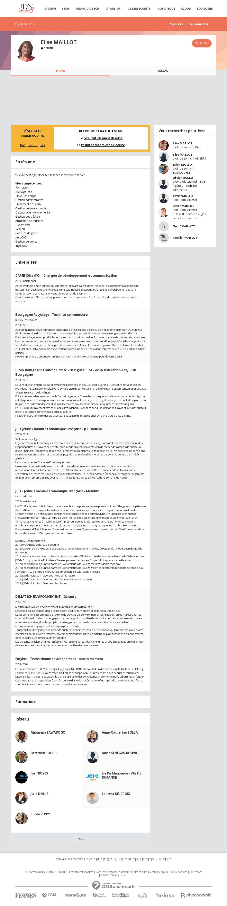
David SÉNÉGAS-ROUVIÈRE (121, 753)
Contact (51, 872)
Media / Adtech (87, 8)
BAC (23, 145)
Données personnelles (108, 872)
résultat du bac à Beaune (103, 138)
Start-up (113, 8)
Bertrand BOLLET (44, 753)
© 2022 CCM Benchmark (113, 875)
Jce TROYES (39, 773)
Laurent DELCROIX (116, 793)
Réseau (163, 71)
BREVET (33, 145)
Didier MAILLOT (183, 206)
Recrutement (76, 872)
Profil (60, 71)
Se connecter (199, 24)
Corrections (195, 872)
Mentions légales (158, 872)
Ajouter (204, 43)
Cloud (186, 8)
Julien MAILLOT (183, 164)
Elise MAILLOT (182, 143)
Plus (81, 838)
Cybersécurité (139, 8)
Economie (205, 8)
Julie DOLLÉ (39, 793)
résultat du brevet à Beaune (103, 145)
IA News (50, 8)
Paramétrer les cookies (134, 872)
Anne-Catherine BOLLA (120, 732)
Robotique (166, 8)
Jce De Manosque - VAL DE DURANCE (121, 775)
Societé (89, 872)
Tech (65, 8)
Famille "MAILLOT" (186, 237)
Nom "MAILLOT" (184, 226)
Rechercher (27, 24)
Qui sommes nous (35, 872)
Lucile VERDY (40, 814)
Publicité (62, 872)
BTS (42, 145)
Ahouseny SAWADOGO (48, 732)
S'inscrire (176, 24)
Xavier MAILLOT (184, 196)
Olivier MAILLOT (184, 178)
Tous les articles (178, 872)
